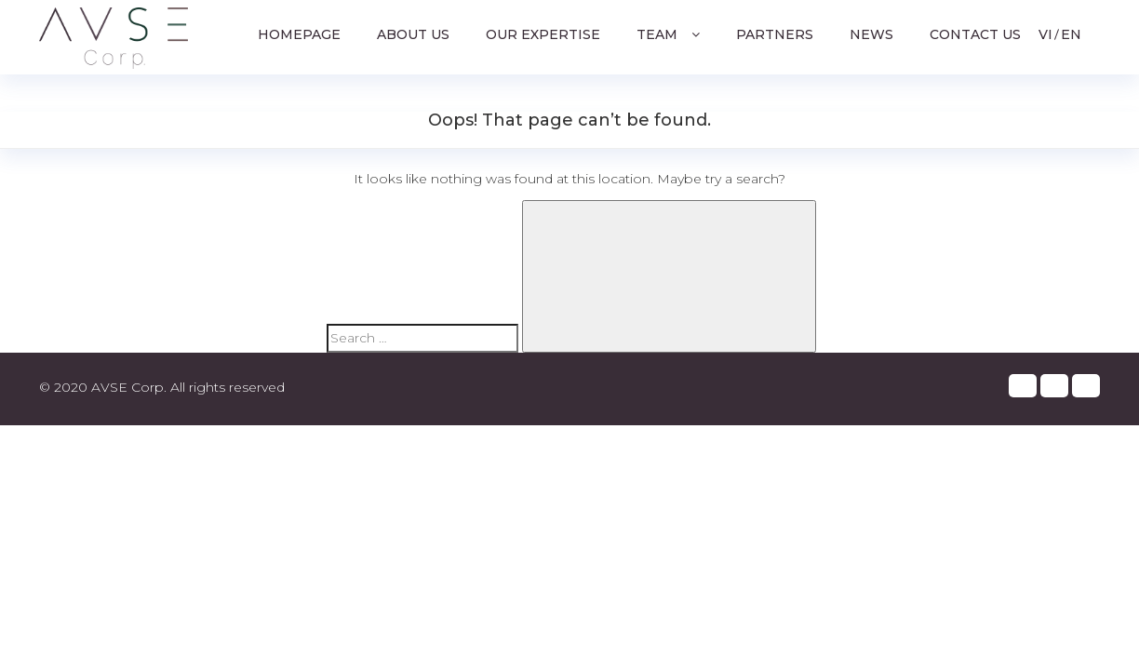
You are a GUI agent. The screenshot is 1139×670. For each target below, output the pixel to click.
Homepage (299, 34)
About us (413, 34)
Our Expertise (543, 34)
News (871, 34)
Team (663, 34)
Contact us (975, 34)
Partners (774, 34)
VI (1045, 34)
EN (1071, 34)
